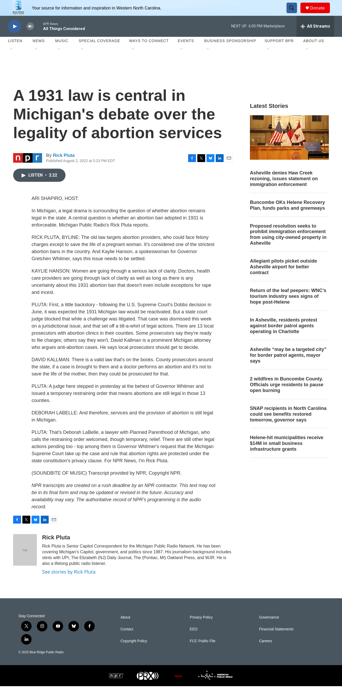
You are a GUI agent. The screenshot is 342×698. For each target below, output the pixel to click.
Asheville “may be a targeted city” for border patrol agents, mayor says (288, 367)
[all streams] (315, 38)
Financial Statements (276, 641)
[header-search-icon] (294, 14)
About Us (313, 53)
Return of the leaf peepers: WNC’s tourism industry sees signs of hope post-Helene (288, 308)
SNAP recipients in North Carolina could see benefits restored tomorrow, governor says (288, 426)
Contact (126, 641)
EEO (194, 641)
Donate (321, 14)
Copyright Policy (133, 653)
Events (186, 53)
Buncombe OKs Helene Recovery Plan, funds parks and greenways (287, 217)
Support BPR (279, 53)
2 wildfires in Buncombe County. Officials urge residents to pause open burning (286, 396)
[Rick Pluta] (25, 562)
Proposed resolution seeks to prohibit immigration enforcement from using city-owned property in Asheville (288, 246)
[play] (14, 38)
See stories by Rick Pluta (68, 583)
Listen (15, 53)
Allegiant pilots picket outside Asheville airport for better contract (283, 278)
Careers (265, 653)
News (39, 53)
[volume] (30, 38)
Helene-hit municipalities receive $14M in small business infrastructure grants (286, 455)
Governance (269, 629)
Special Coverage (99, 53)
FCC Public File (202, 653)
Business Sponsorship (230, 53)
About (125, 629)
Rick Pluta (63, 167)
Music (61, 53)
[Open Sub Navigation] (12, 61)
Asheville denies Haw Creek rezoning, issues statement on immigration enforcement (284, 190)
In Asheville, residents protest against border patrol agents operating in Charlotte (283, 337)
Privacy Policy (201, 629)
